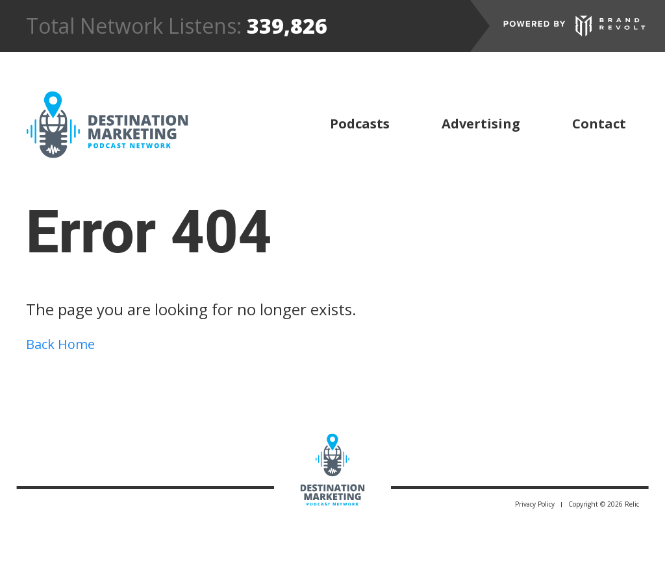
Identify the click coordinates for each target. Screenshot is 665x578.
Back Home (60, 344)
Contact (599, 123)
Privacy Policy (535, 504)
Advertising (481, 123)
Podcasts (360, 123)
